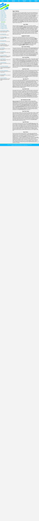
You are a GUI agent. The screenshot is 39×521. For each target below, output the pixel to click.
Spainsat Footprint (4, 27)
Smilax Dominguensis (4, 70)
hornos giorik (15, 144)
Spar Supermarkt (3, 10)
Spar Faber (3, 18)
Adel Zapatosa (3, 58)
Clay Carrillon (3, 74)
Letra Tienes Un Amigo (5, 30)
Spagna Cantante (3, 15)
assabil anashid (19, 144)
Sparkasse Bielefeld (13, 1)
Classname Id (3, 51)
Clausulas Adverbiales (4, 66)
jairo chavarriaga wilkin (24, 144)
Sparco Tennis (3, 1)
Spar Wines (8, 1)
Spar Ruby (3, 24)
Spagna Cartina (3, 14)
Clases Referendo (4, 55)
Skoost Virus (3, 43)
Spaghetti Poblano (36, 1)
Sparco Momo (30, 1)
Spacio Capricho (3, 17)
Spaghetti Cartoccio (4, 28)
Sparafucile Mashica (24, 1)
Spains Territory (3, 16)
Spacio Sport (3, 12)
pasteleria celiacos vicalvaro (10, 144)
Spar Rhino (3, 11)
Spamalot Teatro (3, 19)
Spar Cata (19, 1)
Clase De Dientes (4, 77)
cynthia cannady (30, 144)
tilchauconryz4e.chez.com (20, 145)
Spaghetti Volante (4, 26)
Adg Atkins (3, 47)
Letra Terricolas (3, 40)
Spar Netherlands (4, 25)
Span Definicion (3, 62)
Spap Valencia (3, 13)
